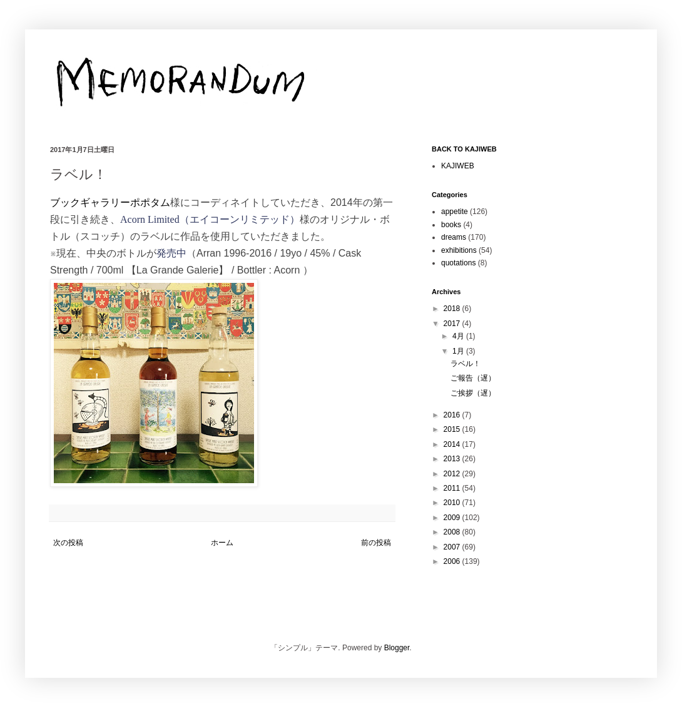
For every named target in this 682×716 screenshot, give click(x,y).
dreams (453, 237)
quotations (458, 262)
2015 (453, 429)
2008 (453, 532)
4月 (459, 336)
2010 (453, 502)
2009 (453, 517)
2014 (453, 444)
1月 (459, 351)
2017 (453, 323)
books (451, 224)
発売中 (171, 253)
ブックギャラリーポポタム (110, 202)
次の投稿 (68, 542)
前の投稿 (376, 542)
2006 (453, 561)
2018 (453, 308)
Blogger (397, 647)
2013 (453, 458)
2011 (453, 488)
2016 (453, 415)
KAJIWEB (457, 165)
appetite (454, 211)
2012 (453, 473)
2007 (453, 547)
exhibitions (459, 250)
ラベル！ (465, 363)
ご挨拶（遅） (473, 393)
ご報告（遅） (473, 378)
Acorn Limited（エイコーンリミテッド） (210, 219)
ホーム (222, 542)
